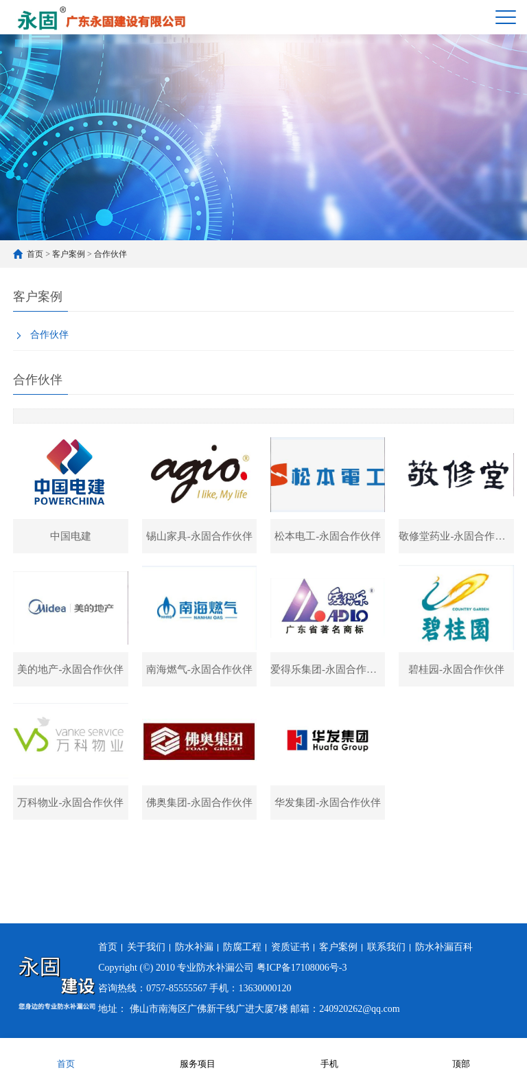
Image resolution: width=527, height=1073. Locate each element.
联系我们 (386, 947)
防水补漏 (194, 947)
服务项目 (197, 1055)
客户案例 (68, 254)
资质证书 (290, 947)
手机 (329, 1055)
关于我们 (146, 947)
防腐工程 (242, 947)
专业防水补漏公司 (215, 967)
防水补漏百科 (444, 947)
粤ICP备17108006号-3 (302, 967)
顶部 (461, 1055)
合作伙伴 (110, 254)
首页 (35, 254)
